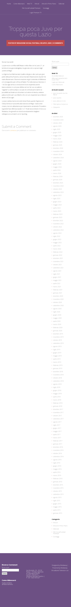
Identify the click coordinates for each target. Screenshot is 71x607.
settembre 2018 (58, 386)
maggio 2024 (57, 172)
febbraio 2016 (57, 484)
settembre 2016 (58, 462)
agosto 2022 (57, 238)
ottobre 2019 (57, 345)
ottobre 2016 (57, 459)
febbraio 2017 (57, 446)
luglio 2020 (56, 317)
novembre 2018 (58, 380)
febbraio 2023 (57, 219)
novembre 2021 (58, 267)
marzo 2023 (57, 216)
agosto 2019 (57, 352)
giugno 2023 (57, 207)
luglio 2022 (56, 242)
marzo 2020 (57, 330)
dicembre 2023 (58, 188)
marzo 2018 (57, 405)
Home (9, 4)
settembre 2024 (58, 163)
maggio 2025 (57, 141)
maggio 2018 (57, 399)
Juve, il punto (57, 103)
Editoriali (61, 4)
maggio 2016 (57, 474)
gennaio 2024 (57, 185)
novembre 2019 (58, 342)
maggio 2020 (57, 323)
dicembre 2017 (58, 415)
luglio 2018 (56, 393)
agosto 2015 (57, 503)
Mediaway (63, 571)
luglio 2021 (56, 279)
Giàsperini (56, 113)
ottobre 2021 (57, 270)
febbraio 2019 (57, 371)
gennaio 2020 (57, 336)
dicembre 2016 (58, 452)
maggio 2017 (57, 437)
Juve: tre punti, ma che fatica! (60, 99)
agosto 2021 (57, 276)
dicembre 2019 (58, 339)
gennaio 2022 (57, 260)
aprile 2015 (56, 515)
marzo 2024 (57, 179)
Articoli (37, 4)
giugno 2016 (57, 471)
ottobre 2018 (57, 383)
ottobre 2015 (57, 496)
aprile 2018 (56, 402)
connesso (13, 136)
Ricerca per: (56, 67)
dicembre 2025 (58, 122)
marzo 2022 (57, 254)
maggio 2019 (57, 361)
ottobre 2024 (57, 160)
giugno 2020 (57, 320)
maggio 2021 (57, 286)
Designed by (56, 571)
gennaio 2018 (57, 411)
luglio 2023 (56, 204)
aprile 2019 (56, 364)
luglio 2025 (56, 135)
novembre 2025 (58, 125)
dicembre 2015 (58, 490)
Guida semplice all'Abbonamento (7, 589)
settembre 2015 (58, 500)
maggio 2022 (57, 248)
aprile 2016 (56, 478)
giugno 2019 (57, 358)
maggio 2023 (57, 210)
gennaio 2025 (57, 150)
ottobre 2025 (57, 128)
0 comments (39, 45)
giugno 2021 (57, 282)
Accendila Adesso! (58, 81)
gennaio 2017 (57, 449)
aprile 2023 (56, 213)
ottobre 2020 (57, 308)
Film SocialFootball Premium (31, 8)
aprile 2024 (56, 175)
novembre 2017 (58, 418)
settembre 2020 (58, 311)
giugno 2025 (57, 138)
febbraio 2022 (57, 257)
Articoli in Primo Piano (49, 4)
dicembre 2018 (58, 377)
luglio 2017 (56, 430)
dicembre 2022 (58, 226)
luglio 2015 (56, 506)
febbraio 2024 (57, 182)
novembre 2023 (58, 191)
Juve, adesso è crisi (59, 106)
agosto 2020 (57, 314)
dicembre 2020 (58, 301)
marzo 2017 (57, 443)
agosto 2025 (57, 131)
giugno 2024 (57, 169)
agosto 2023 (57, 201)
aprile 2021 (56, 289)
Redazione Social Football (36, 42)
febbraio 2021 (57, 295)
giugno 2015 (57, 509)
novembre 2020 (58, 304)
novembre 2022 (58, 229)
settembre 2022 (58, 235)
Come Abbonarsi (18, 4)
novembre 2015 (58, 493)
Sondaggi (46, 8)
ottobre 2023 (57, 194)
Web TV (29, 4)
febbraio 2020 (57, 333)
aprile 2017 (56, 440)
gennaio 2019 (57, 374)
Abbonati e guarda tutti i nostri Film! (59, 84)
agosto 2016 (57, 465)
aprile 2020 (56, 326)
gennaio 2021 (57, 298)
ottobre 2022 (57, 232)
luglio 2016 (56, 468)
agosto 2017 (57, 427)
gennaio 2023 (57, 223)
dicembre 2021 (58, 264)
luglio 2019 (56, 355)
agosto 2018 (57, 389)
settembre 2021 (58, 273)
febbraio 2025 (57, 147)
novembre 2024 (58, 157)
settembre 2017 (58, 424)
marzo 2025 (57, 144)
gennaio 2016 (57, 487)
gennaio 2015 (57, 518)
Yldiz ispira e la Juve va (60, 109)
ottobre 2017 (57, 421)
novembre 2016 (58, 455)
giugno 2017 (57, 433)
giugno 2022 (57, 245)
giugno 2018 (57, 396)
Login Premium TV (35, 12)
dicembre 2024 (58, 153)
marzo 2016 (57, 481)
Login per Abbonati (58, 87)
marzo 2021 (57, 292)
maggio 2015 (57, 512)
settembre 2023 (58, 197)
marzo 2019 (57, 367)
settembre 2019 (58, 349)
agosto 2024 (57, 166)
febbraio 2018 (57, 408)
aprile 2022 (56, 251)
